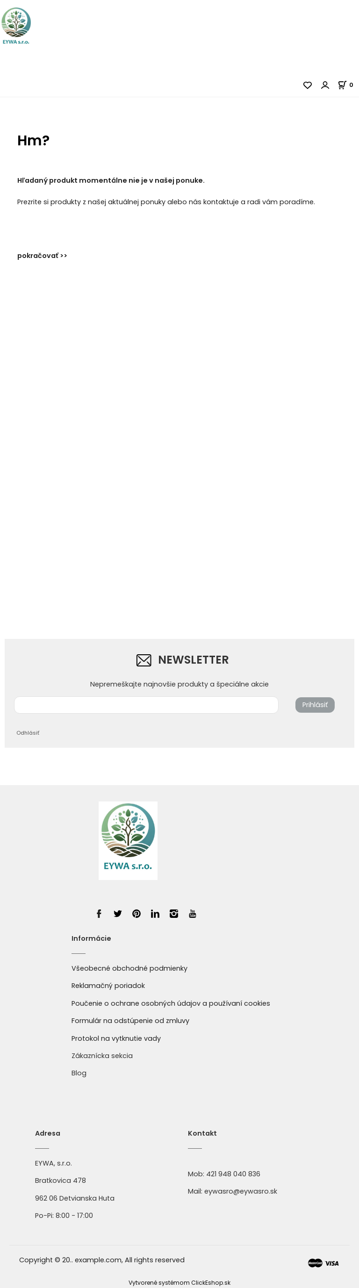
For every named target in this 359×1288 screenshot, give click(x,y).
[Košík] (348, 84)
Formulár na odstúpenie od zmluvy (130, 1020)
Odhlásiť (27, 733)
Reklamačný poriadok (108, 985)
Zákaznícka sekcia (102, 1055)
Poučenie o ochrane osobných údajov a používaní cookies (171, 1003)
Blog (79, 1073)
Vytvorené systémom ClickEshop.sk (179, 1283)
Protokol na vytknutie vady (116, 1038)
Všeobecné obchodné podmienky (129, 968)
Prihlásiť (315, 704)
